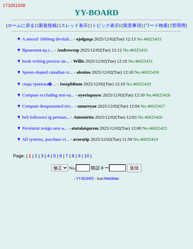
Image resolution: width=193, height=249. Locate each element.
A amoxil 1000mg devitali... (47, 39)
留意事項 (132, 25)
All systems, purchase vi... (45, 139)
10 (86, 155)
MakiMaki (111, 179)
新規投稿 (48, 25)
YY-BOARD (85, 179)
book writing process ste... (45, 61)
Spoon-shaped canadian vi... (47, 72)
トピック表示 (105, 25)
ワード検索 (156, 25)
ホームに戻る (21, 25)
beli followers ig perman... (46, 117)
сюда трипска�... (39, 83)
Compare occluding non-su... (48, 95)
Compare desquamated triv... (48, 106)
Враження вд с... (37, 50)
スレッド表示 (74, 25)
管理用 (178, 25)
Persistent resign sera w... (44, 128)
